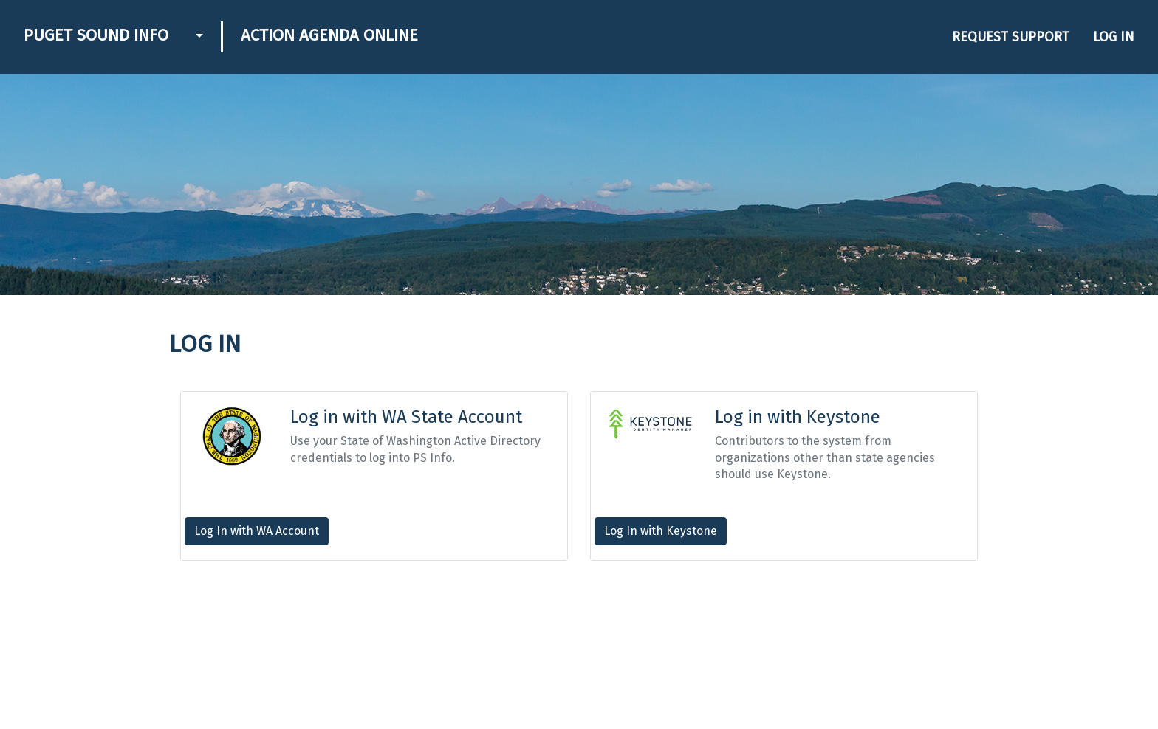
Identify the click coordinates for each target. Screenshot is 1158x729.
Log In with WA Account (256, 531)
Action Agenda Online (329, 35)
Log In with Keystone (660, 531)
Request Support (1010, 37)
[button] (197, 36)
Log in (1113, 37)
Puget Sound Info (96, 35)
